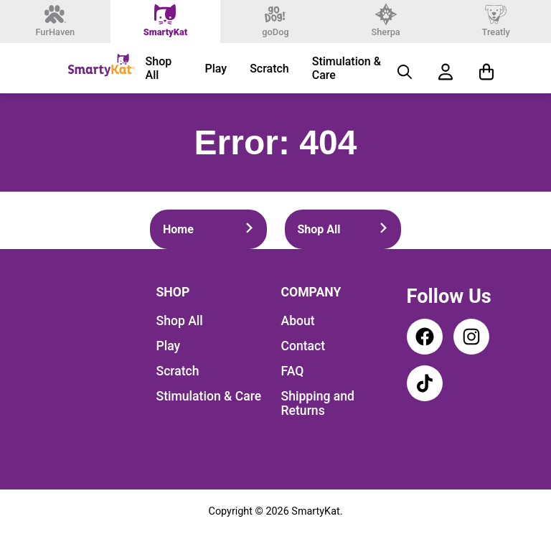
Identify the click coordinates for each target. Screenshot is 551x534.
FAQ (292, 371)
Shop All (159, 68)
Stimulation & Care (346, 68)
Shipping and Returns (318, 403)
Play (215, 68)
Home (208, 229)
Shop (173, 292)
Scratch (269, 68)
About (298, 321)
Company (311, 292)
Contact (303, 346)
